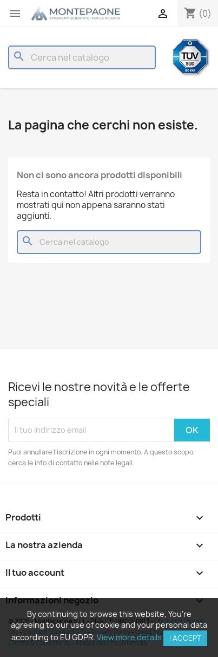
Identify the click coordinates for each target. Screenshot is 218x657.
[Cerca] (82, 57)
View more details (129, 637)
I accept (185, 638)
